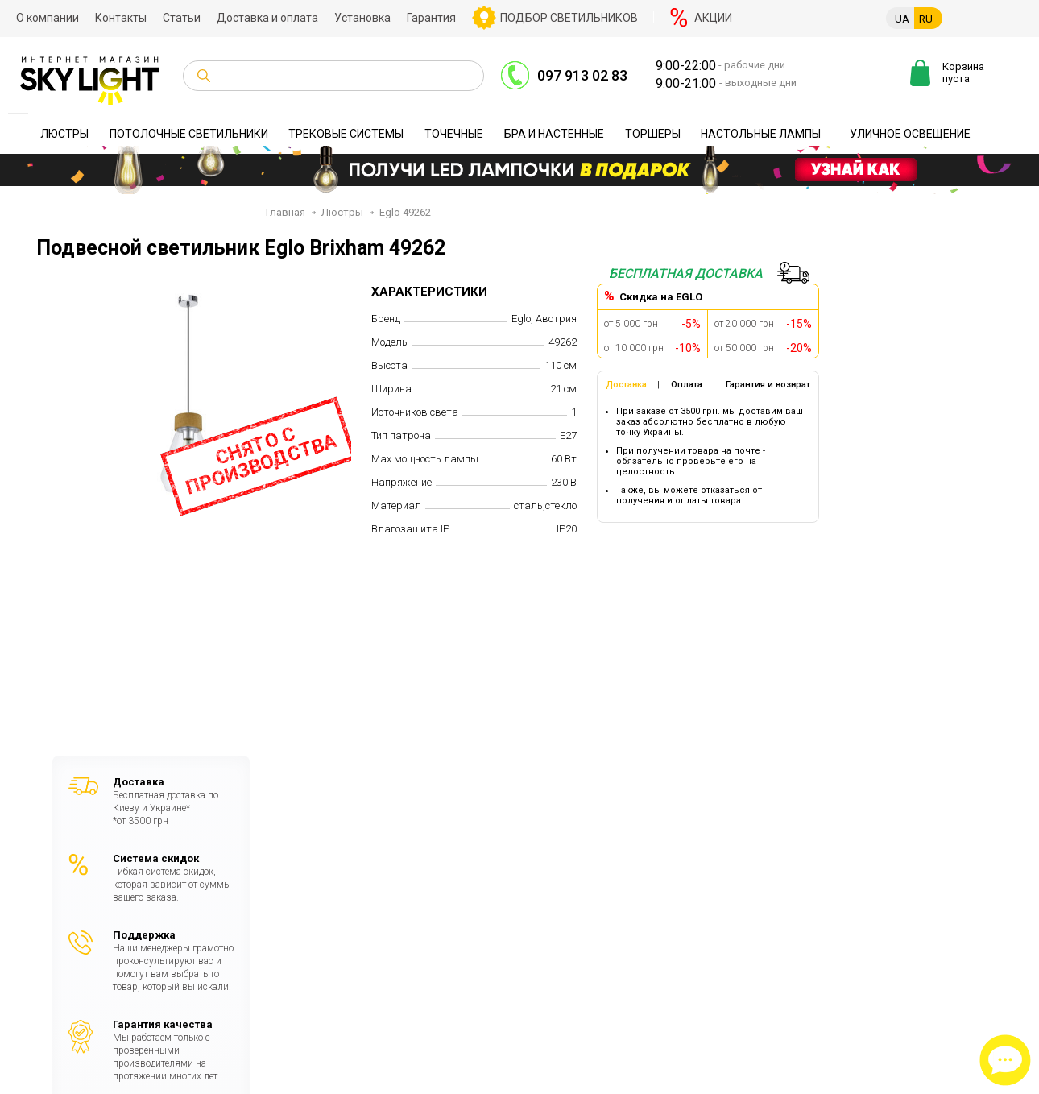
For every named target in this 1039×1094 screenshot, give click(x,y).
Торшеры (653, 133)
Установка (362, 17)
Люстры (64, 133)
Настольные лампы (761, 133)
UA (902, 19)
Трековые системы (346, 133)
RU (926, 19)
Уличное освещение (910, 133)
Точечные (453, 133)
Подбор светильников (569, 17)
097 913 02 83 (582, 75)
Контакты (121, 17)
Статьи (182, 17)
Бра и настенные (554, 133)
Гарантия (431, 17)
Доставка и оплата (267, 17)
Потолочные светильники (189, 133)
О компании (47, 17)
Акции (713, 17)
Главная (285, 212)
